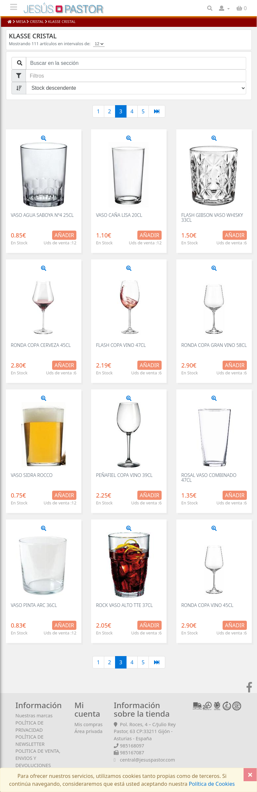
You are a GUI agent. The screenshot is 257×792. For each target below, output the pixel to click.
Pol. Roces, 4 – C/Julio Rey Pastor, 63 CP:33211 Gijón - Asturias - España (145, 731)
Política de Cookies (211, 783)
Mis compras (88, 724)
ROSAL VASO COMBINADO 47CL (208, 477)
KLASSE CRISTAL (61, 21)
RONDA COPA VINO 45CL (207, 605)
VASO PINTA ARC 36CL (34, 605)
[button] (224, 8)
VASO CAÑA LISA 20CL (119, 215)
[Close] (250, 774)
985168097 (132, 746)
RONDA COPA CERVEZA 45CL (41, 345)
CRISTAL (37, 21)
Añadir (64, 235)
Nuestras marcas (33, 715)
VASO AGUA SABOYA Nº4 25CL (42, 215)
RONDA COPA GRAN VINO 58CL (214, 345)
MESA (21, 21)
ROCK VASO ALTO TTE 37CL (124, 605)
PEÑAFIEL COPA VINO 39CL (124, 475)
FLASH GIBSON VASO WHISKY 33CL (212, 217)
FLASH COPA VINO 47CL (121, 345)
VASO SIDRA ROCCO (31, 475)
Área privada (88, 731)
